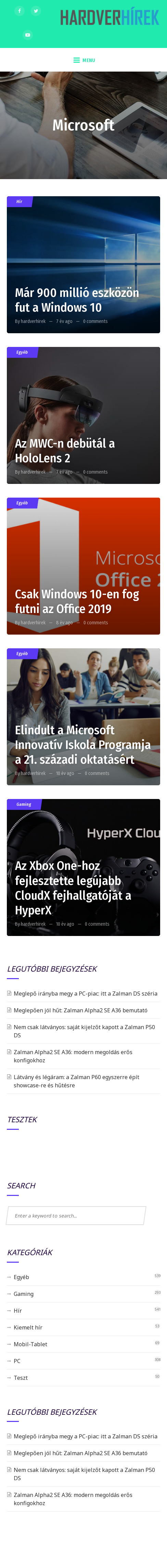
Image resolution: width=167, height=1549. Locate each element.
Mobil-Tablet (30, 1344)
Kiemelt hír (28, 1327)
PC (17, 1361)
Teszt (21, 1378)
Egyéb (22, 352)
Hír (19, 201)
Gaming (23, 804)
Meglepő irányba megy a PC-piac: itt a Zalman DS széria (85, 993)
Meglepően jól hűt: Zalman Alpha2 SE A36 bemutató (80, 1010)
